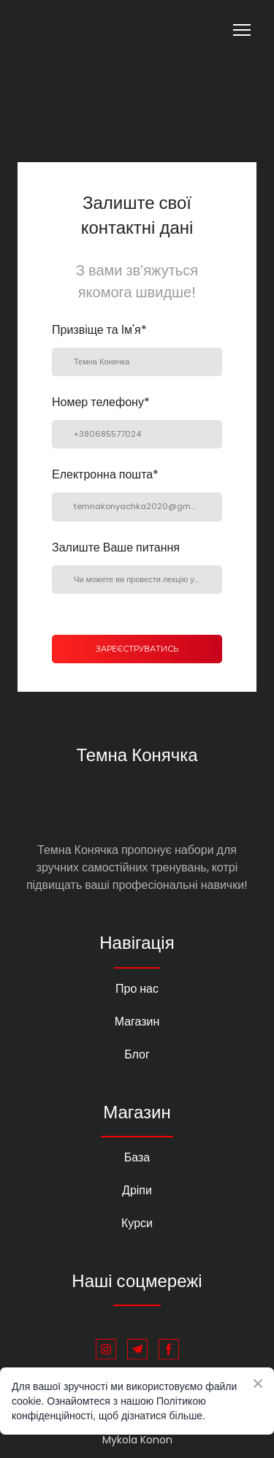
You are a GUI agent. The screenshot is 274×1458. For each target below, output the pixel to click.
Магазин (137, 1021)
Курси (137, 1223)
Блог (137, 1054)
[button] (106, 1349)
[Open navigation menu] (241, 30)
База (137, 1157)
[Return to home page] (75, 30)
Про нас (137, 988)
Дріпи (137, 1190)
